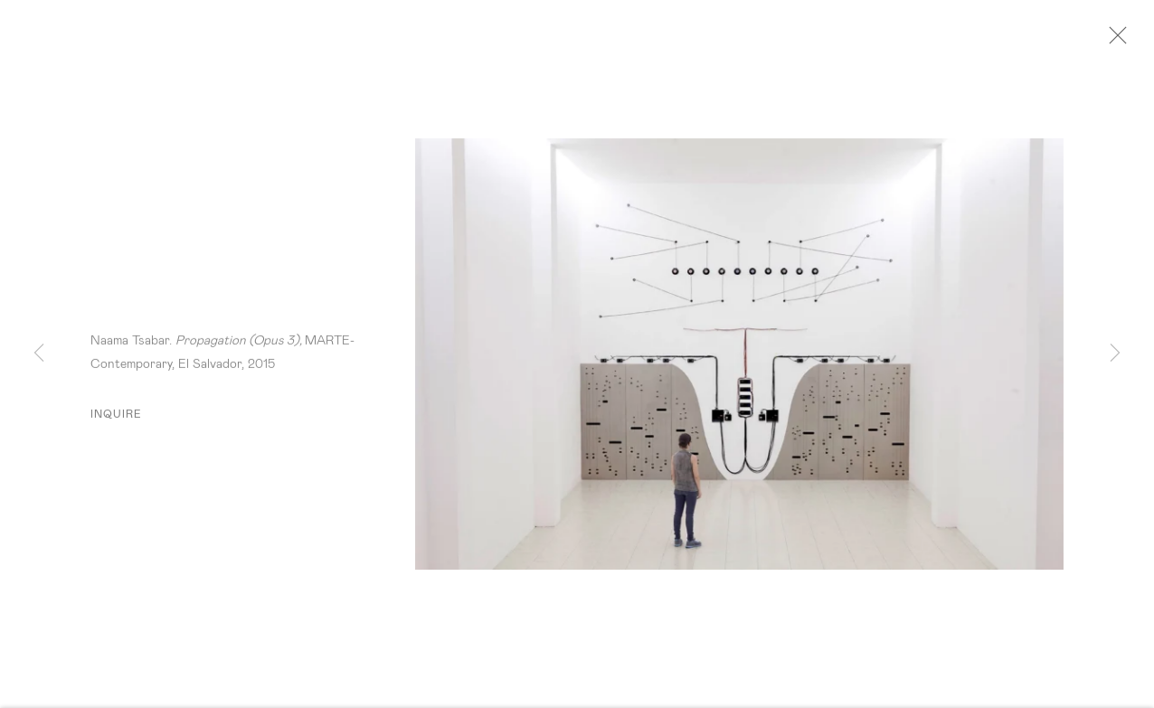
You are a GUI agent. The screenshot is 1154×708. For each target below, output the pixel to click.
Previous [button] (39, 353)
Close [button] (1123, 40)
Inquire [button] (116, 419)
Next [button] (1115, 353)
